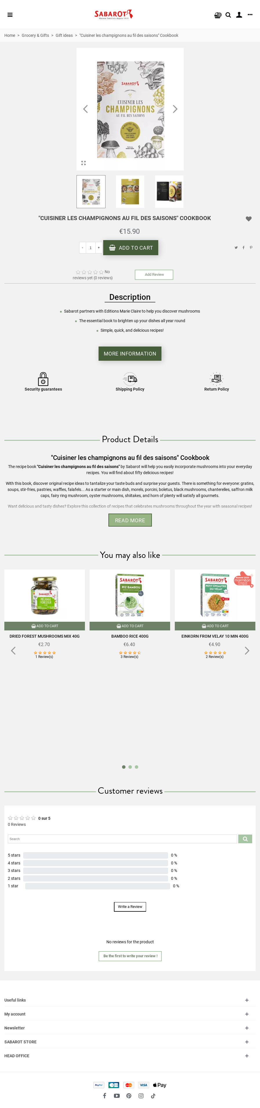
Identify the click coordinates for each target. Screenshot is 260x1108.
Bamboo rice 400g (130, 636)
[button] (175, 109)
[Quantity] (91, 247)
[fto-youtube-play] (117, 1096)
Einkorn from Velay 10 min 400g (215, 636)
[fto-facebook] (105, 1096)
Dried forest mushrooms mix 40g (45, 636)
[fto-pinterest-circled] (129, 1096)
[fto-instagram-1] (141, 1096)
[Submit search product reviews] (245, 839)
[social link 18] (153, 1096)
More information (130, 354)
